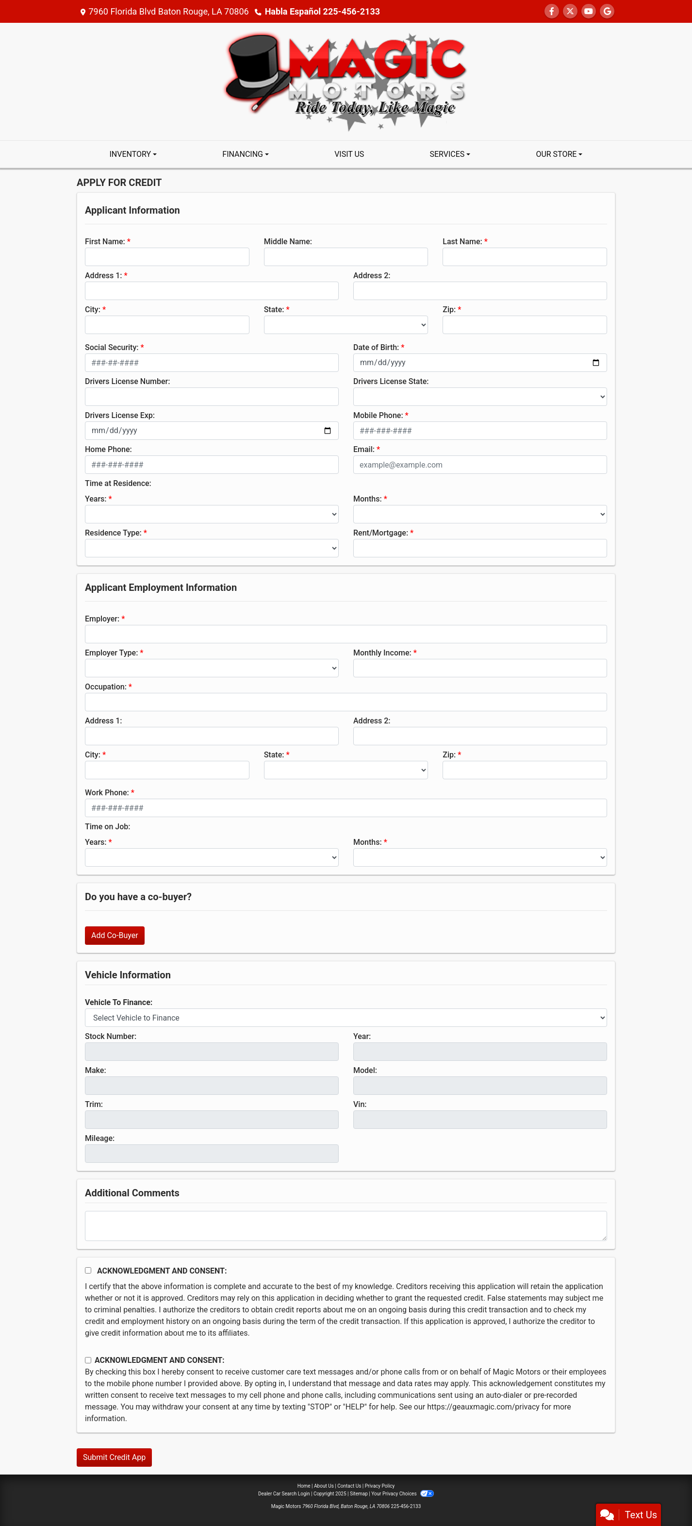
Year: (362, 1036)
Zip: (449, 309)
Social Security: (112, 347)
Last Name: (462, 241)
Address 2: (371, 275)
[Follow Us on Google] (607, 11)
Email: (364, 449)
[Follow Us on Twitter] (570, 11)
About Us (324, 1486)
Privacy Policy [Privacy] (380, 1486)
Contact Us (349, 1486)
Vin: (360, 1104)
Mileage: (100, 1138)
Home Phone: (108, 449)
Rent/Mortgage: (380, 532)
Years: (96, 498)
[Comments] (346, 1226)
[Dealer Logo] (346, 80)
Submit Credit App (114, 1457)
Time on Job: (107, 826)
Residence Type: (113, 532)
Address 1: (103, 275)
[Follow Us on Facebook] (551, 11)
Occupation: (106, 686)
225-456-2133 (406, 1506)
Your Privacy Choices (402, 1493)
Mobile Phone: (378, 415)
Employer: (102, 618)
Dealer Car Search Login (284, 1493)
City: (92, 309)
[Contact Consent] (88, 1360)
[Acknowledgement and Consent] (88, 1270)
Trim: (94, 1104)
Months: (367, 498)
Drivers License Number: (127, 381)
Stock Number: (110, 1036)
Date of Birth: (376, 347)
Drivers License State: (391, 381)
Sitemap (359, 1493)
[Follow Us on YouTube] (588, 11)
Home (304, 1486)
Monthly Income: (382, 652)
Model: (365, 1070)
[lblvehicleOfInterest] (346, 1017)
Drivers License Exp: (120, 415)
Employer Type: (111, 652)
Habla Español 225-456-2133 (322, 11)
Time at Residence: (118, 483)
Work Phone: (107, 792)
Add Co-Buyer (114, 935)
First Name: (105, 241)
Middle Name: (288, 241)
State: (274, 309)
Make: (95, 1070)
